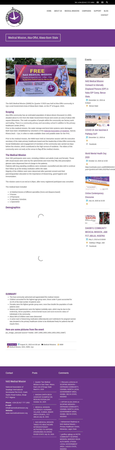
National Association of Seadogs (56, 131)
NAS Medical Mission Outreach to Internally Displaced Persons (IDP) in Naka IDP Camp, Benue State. (96, 89)
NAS (23, 347)
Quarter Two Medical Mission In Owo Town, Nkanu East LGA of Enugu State (43, 384)
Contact (104, 15)
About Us (58, 11)
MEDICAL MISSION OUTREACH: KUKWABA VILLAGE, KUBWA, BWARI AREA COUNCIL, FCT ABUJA (43, 412)
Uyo (32, 347)
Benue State (93, 106)
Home (49, 11)
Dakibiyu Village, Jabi (97, 243)
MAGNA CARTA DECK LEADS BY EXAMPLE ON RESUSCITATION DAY (42, 397)
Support (97, 11)
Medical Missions (72, 11)
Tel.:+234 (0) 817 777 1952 (84, 2)
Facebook (92, 144)
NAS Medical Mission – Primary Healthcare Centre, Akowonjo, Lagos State (70, 426)
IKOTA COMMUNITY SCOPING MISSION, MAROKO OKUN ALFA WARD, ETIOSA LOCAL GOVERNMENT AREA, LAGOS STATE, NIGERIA (70, 441)
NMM (28, 347)
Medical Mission (15, 347)
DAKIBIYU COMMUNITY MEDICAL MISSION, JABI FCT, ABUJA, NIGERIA (96, 232)
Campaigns (86, 11)
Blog (106, 11)
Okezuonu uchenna (68, 382)
